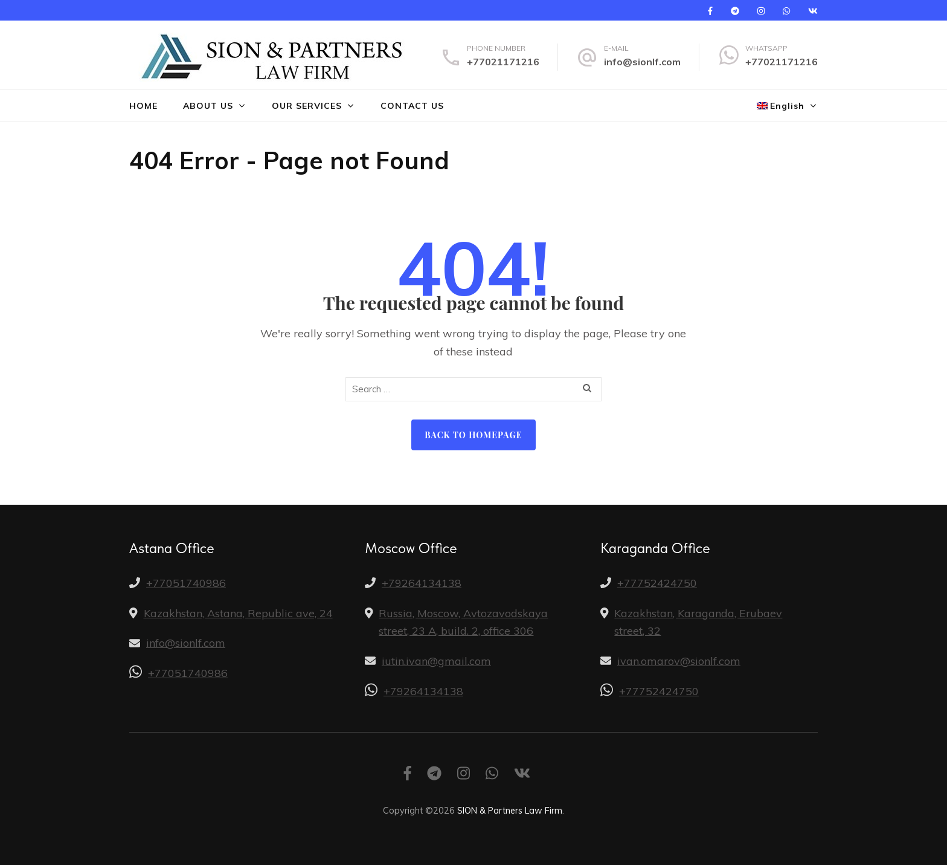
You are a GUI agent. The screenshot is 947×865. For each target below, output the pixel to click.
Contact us (412, 105)
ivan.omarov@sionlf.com (678, 661)
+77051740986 (186, 583)
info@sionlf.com (642, 62)
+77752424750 (657, 583)
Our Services (307, 105)
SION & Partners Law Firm (509, 810)
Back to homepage (473, 435)
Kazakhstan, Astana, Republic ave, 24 (238, 613)
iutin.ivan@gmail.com (436, 661)
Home (143, 105)
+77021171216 (503, 62)
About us (208, 105)
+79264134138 (421, 583)
